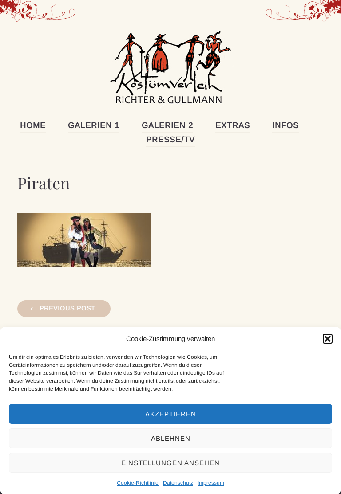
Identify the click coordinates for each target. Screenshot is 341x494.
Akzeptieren (170, 419)
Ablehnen (170, 443)
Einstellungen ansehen (170, 468)
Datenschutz (178, 489)
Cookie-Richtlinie (138, 489)
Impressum (211, 489)
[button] (327, 344)
